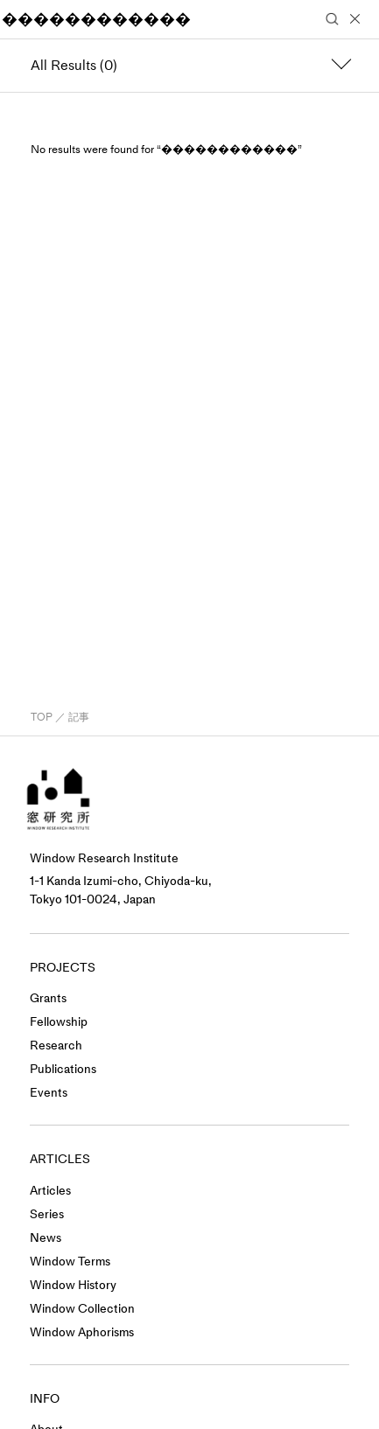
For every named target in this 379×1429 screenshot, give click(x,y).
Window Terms (70, 1261)
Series (47, 1214)
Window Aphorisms (82, 1332)
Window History (73, 1285)
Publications (63, 1069)
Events (48, 1092)
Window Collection (82, 1308)
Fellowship (59, 1021)
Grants (48, 998)
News (45, 1237)
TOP (42, 717)
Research (56, 1045)
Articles (50, 1190)
